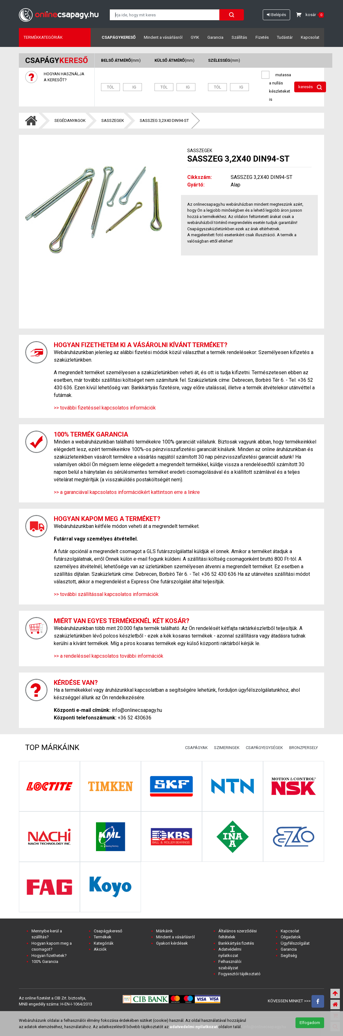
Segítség (289, 955)
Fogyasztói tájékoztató (239, 973)
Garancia (215, 37)
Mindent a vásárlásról (163, 37)
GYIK (195, 37)
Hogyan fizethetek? (49, 955)
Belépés (276, 14)
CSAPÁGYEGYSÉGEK (264, 747)
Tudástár (285, 37)
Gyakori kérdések (172, 943)
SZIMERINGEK (226, 747)
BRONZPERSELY (303, 747)
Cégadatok (291, 937)
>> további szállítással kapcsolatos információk (106, 594)
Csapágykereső (119, 37)
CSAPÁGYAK (196, 747)
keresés (310, 87)
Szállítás (239, 37)
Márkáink (164, 931)
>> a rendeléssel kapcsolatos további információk (108, 656)
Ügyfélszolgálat (295, 943)
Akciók (100, 949)
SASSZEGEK (112, 120)
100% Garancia (44, 961)
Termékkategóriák (43, 37)
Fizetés (262, 37)
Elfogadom (310, 1022)
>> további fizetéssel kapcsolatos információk (105, 408)
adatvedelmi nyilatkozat (193, 1026)
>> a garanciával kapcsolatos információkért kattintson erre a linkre (127, 492)
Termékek (102, 937)
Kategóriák (104, 943)
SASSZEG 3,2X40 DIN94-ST (164, 120)
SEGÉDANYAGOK (70, 120)
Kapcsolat (310, 37)
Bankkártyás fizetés (236, 943)
